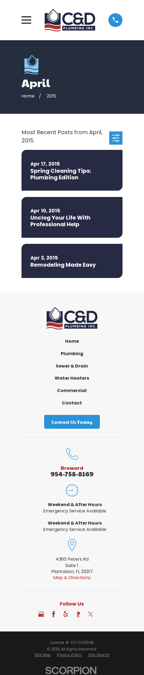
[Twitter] (90, 614)
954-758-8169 (72, 473)
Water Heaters (72, 378)
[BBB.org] (78, 614)
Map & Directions (71, 577)
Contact (72, 403)
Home (72, 341)
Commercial (72, 390)
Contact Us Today (71, 422)
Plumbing (72, 353)
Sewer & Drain (72, 366)
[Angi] (103, 614)
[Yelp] (66, 614)
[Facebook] (53, 614)
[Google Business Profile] (41, 614)
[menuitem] (42, 655)
